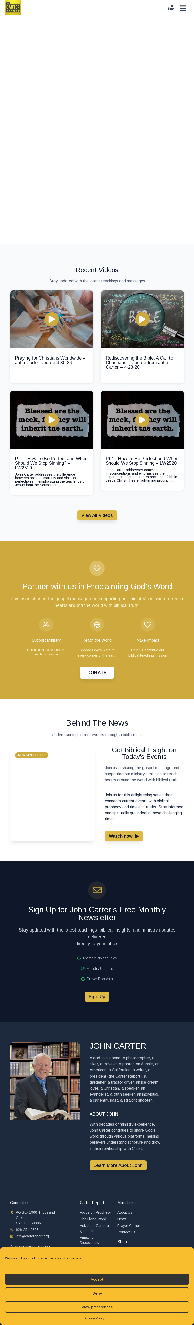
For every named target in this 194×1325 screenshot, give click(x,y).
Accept (97, 1279)
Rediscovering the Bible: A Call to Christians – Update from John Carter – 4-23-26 (139, 362)
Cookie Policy (94, 1318)
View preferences (97, 1307)
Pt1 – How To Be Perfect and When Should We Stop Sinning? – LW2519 (51, 463)
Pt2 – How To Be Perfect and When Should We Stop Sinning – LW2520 (142, 461)
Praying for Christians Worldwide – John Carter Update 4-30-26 (50, 360)
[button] (31, 755)
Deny (97, 1293)
